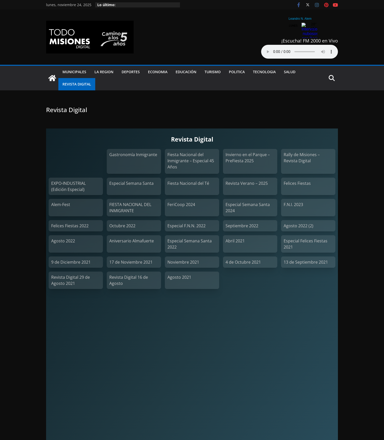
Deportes (131, 71)
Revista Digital (76, 84)
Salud (289, 71)
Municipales (74, 71)
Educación (186, 71)
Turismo (213, 71)
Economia (157, 71)
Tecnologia (264, 71)
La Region (103, 71)
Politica (237, 71)
